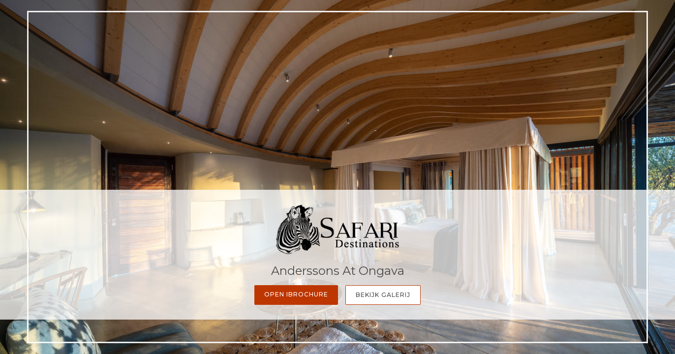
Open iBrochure (296, 294)
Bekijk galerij (383, 294)
